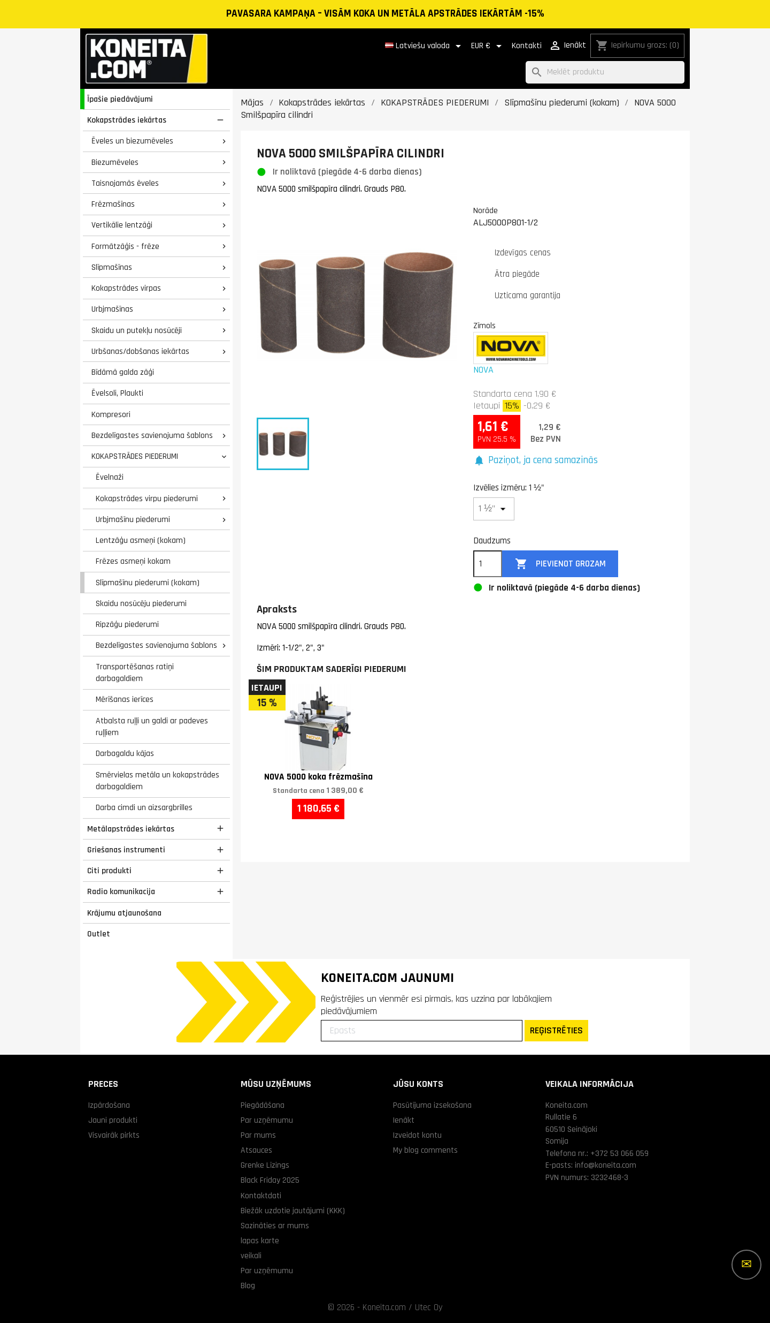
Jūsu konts (418, 1084)
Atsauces (256, 1150)
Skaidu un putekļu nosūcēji (136, 330)
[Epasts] (421, 1030)
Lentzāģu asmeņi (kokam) (141, 540)
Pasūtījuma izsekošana (432, 1105)
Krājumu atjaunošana (124, 913)
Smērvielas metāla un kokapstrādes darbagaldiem (157, 780)
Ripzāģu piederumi (127, 624)
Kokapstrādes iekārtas (126, 120)
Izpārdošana (109, 1105)
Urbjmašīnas (112, 309)
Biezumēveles (114, 162)
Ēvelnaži (110, 477)
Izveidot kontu (417, 1135)
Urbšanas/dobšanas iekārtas (140, 351)
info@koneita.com (605, 1165)
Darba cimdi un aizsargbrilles (144, 807)
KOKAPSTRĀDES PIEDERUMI (134, 456)
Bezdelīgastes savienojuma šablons (152, 435)
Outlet (98, 933)
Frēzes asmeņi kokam (133, 561)
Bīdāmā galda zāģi (122, 372)
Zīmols (484, 325)
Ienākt (403, 1120)
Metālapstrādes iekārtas (130, 828)
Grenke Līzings (265, 1165)
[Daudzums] (487, 563)
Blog (248, 1285)
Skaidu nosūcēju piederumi (141, 603)
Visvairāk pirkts (114, 1135)
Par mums (258, 1135)
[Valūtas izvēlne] (488, 46)
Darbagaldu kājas (125, 753)
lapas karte (260, 1240)
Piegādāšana (262, 1105)
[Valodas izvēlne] (425, 46)
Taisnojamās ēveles (125, 183)
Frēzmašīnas (113, 204)
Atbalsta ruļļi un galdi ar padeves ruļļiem (152, 726)
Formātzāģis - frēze (125, 246)
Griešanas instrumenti (126, 849)
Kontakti (527, 45)
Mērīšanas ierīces (124, 699)
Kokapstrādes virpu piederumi (147, 498)
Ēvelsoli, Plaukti (117, 393)
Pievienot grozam (560, 564)
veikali (251, 1255)
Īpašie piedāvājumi (120, 99)
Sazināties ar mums (275, 1225)
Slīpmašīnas (111, 267)
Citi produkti (109, 870)
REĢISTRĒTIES (556, 1030)
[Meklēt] (605, 72)
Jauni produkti (112, 1120)
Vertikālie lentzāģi (121, 225)
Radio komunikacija (121, 891)
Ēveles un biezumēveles (132, 140)
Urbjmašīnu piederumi (133, 519)
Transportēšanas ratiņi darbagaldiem (135, 672)
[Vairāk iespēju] (746, 1265)
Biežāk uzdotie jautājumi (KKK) (293, 1210)
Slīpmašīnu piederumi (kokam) (147, 582)
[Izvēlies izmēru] (493, 508)
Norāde (485, 210)
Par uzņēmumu (267, 1120)
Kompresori (110, 414)
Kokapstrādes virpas (126, 288)
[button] (535, 461)
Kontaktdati (261, 1195)
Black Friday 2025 (270, 1180)
